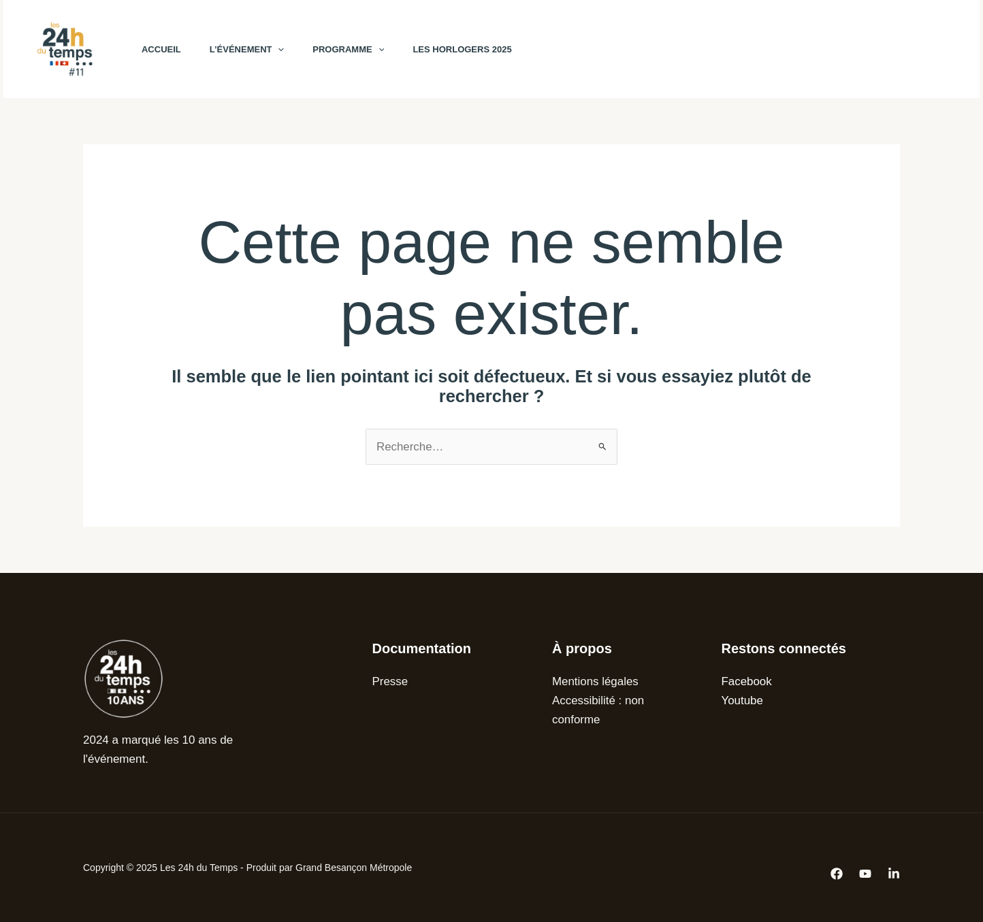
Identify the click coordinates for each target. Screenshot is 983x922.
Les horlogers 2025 (477, 49)
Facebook (747, 681)
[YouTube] (760, 49)
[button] (874, 49)
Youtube (743, 700)
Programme (358, 49)
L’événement (253, 49)
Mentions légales (595, 681)
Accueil (163, 49)
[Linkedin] (894, 874)
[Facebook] (730, 49)
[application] (284, 49)
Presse (390, 681)
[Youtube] (865, 874)
